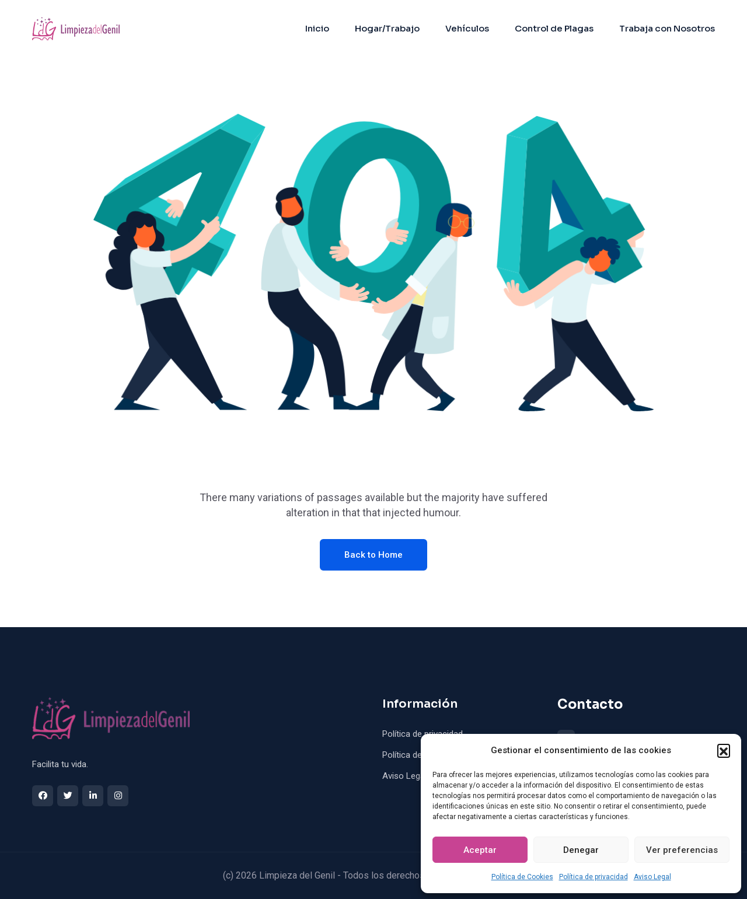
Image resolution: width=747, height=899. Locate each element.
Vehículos (467, 28)
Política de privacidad (593, 877)
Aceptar (480, 850)
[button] (723, 750)
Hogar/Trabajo (387, 28)
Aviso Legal (652, 877)
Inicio (317, 28)
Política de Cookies (522, 877)
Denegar (581, 850)
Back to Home (373, 555)
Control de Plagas (554, 28)
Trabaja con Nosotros (667, 28)
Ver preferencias (682, 850)
